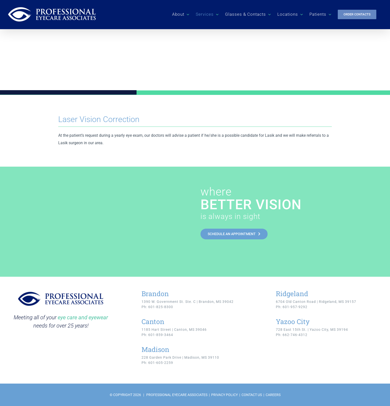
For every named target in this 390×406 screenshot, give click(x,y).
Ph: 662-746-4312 (291, 335)
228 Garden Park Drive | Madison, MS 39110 (180, 357)
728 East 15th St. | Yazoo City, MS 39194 (312, 330)
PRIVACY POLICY (224, 395)
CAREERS (273, 395)
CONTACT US (252, 395)
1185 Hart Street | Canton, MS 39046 (174, 330)
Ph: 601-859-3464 (157, 335)
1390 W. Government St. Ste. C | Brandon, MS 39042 (188, 302)
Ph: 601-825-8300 (157, 307)
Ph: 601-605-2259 (157, 363)
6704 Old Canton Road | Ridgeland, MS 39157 (316, 302)
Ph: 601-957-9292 (291, 307)
